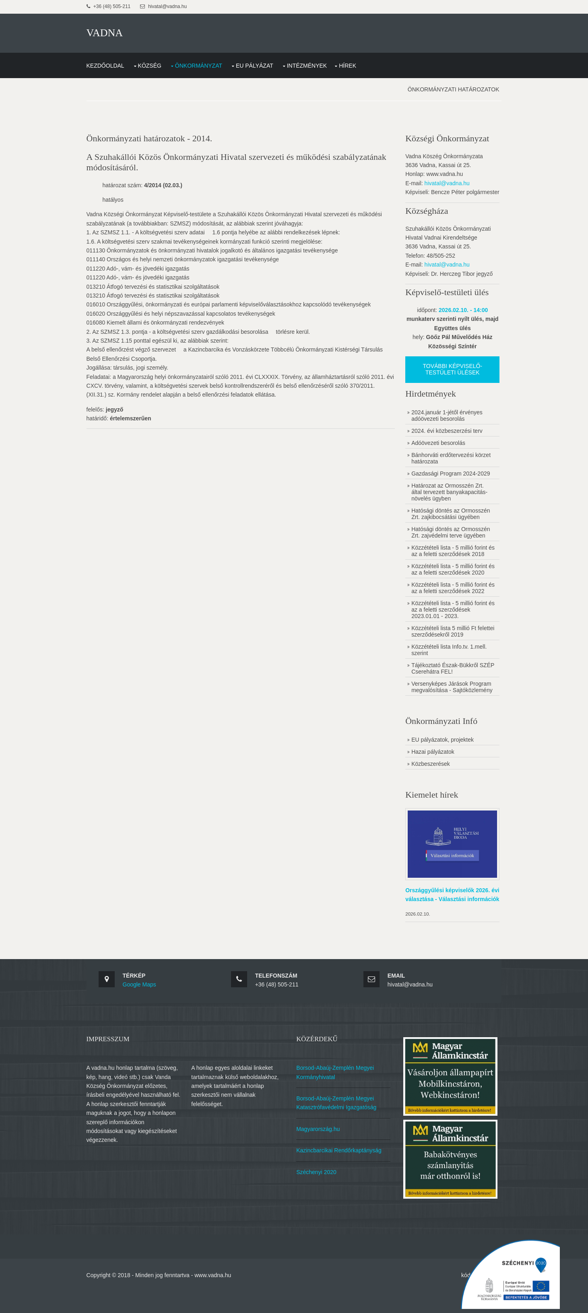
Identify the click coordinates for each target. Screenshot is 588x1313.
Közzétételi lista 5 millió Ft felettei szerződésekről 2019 (443, 654)
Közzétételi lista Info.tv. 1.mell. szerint (445, 673)
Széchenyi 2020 (320, 1203)
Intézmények (318, 61)
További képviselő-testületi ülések (446, 373)
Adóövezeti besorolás (435, 447)
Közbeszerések (427, 793)
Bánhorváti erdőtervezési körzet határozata (447, 462)
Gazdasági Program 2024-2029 (447, 477)
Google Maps (150, 1017)
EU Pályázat (265, 61)
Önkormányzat (209, 61)
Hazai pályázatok (429, 781)
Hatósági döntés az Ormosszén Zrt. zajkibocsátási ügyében (447, 517)
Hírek (358, 61)
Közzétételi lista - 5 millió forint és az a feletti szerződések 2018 (445, 558)
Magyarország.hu (322, 1160)
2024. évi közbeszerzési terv (443, 435)
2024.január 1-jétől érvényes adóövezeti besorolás (443, 419)
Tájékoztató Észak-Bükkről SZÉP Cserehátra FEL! (441, 691)
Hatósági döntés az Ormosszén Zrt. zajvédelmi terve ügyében (447, 536)
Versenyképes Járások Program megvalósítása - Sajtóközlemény (439, 713)
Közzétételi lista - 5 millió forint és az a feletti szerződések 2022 (445, 608)
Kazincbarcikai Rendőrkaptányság (343, 1182)
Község (160, 61)
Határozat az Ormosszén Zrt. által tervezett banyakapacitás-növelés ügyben (446, 496)
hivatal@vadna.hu (443, 178)
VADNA (115, 32)
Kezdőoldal (116, 61)
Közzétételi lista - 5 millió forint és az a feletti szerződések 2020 (445, 583)
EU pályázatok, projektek (439, 769)
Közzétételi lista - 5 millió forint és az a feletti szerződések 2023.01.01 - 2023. (445, 633)
